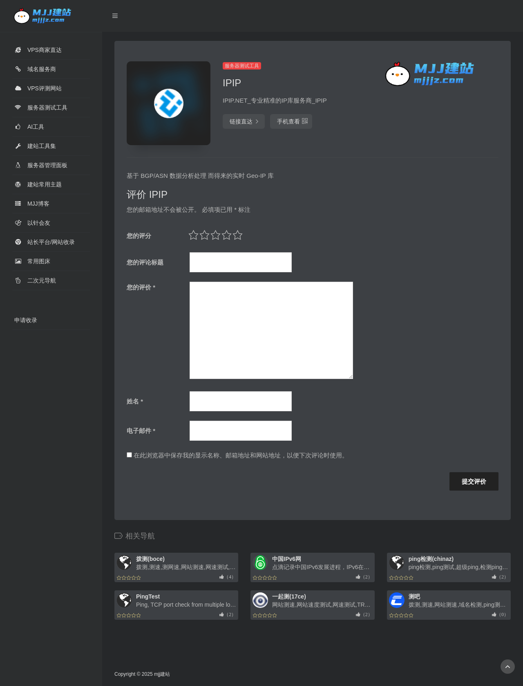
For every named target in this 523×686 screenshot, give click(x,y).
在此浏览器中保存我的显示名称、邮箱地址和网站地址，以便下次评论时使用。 (241, 455)
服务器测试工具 (242, 66)
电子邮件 (141, 430)
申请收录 (25, 320)
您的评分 (139, 235)
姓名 (135, 401)
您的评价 (141, 287)
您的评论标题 (145, 262)
